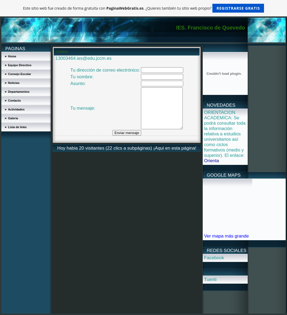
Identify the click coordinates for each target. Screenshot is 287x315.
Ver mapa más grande (226, 236)
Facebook (214, 257)
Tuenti (210, 279)
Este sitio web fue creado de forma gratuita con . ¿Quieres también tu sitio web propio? (143, 8)
